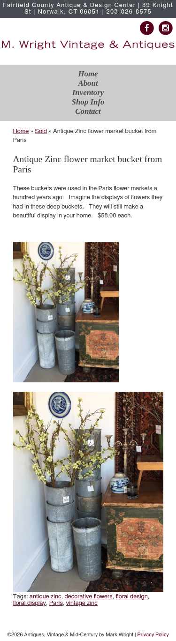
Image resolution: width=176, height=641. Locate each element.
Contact (87, 111)
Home (88, 73)
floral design (132, 597)
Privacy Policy (152, 634)
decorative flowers (88, 597)
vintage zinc (82, 603)
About (88, 83)
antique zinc (45, 597)
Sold (41, 131)
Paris (56, 603)
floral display (29, 603)
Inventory (88, 92)
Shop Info (88, 101)
